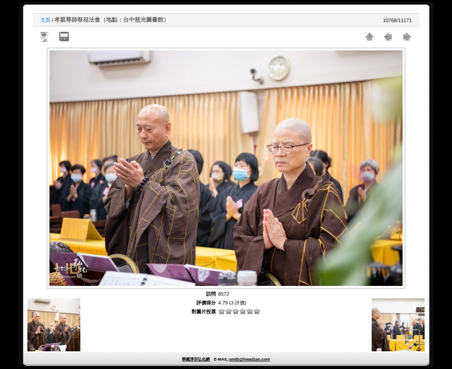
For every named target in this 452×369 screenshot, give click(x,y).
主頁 (45, 20)
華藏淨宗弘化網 (196, 359)
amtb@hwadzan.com (249, 359)
